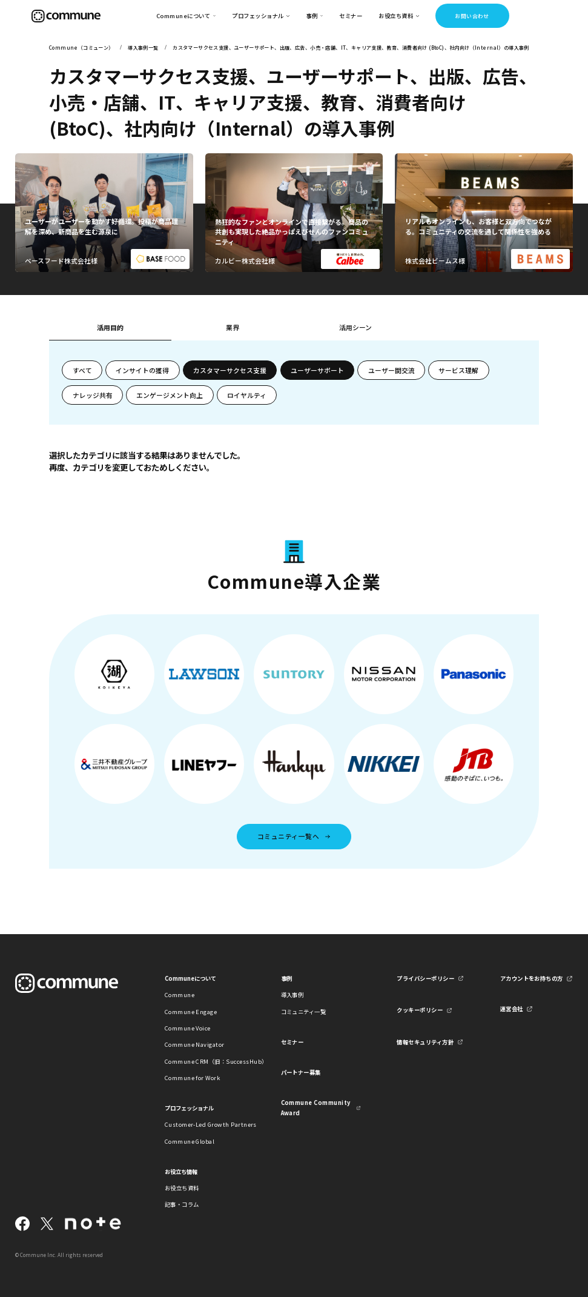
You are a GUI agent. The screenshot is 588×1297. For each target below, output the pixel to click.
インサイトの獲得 (142, 370)
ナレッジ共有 (93, 395)
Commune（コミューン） (81, 47)
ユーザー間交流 (391, 370)
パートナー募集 (301, 1072)
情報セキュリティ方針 (425, 1042)
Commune (179, 994)
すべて (82, 370)
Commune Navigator (195, 1044)
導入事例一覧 (143, 47)
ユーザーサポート (317, 370)
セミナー (350, 16)
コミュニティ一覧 (303, 1011)
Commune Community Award (316, 1107)
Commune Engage (191, 1011)
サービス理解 (458, 370)
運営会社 (511, 1008)
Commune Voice (188, 1028)
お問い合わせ (472, 16)
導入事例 (292, 994)
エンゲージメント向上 (169, 395)
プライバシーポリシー (425, 978)
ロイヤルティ (246, 395)
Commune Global (190, 1141)
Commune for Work (192, 1077)
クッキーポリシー (420, 1010)
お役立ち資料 (182, 1188)
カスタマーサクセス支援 (229, 370)
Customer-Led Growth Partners (205, 1124)
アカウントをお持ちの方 (531, 978)
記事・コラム (182, 1204)
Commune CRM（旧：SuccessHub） (205, 1061)
